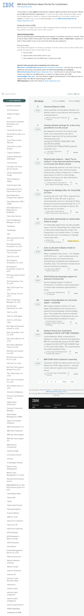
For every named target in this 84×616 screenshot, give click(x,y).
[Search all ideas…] (15, 94)
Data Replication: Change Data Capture (56, 352)
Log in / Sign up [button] (73, 94)
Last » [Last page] (72, 382)
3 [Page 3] (47, 382)
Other (52, 153)
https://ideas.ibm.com (25, 21)
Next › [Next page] (65, 382)
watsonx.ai (55, 271)
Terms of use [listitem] (57, 406)
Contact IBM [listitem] (35, 406)
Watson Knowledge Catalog (59, 184)
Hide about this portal (24, 7)
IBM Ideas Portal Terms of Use (56, 391)
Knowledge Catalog (54, 242)
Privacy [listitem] (47, 406)
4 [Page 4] (51, 382)
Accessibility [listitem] (72, 406)
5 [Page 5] (55, 382)
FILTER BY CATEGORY (12, 106)
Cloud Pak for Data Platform (59, 213)
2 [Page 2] (43, 382)
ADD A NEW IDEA (14, 100)
